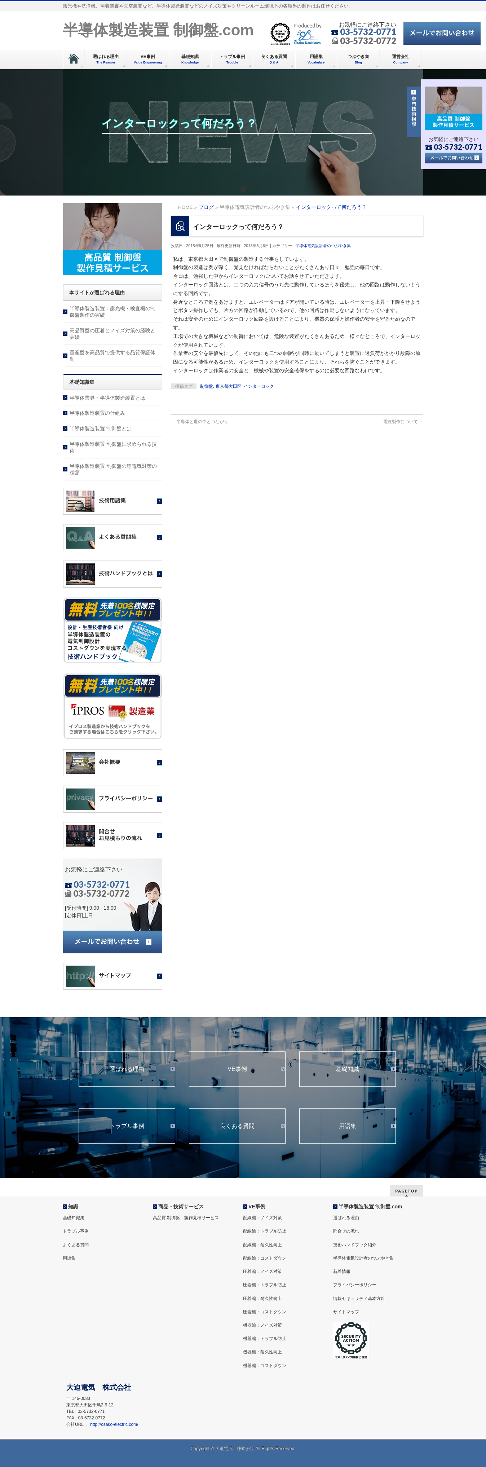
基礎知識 (347, 1069)
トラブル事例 (127, 1126)
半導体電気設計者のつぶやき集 (323, 245)
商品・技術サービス (181, 1206)
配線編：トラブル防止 (264, 1231)
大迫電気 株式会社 (234, 1448)
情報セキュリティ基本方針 (359, 1298)
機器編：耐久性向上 (262, 1351)
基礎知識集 (73, 1217)
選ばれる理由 (127, 1069)
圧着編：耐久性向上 (262, 1298)
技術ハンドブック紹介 (354, 1244)
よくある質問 (76, 1244)
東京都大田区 (229, 386)
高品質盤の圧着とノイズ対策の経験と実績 (112, 334)
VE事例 (237, 1069)
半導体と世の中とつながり (199, 421)
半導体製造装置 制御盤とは (101, 428)
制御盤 (206, 386)
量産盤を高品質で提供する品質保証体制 (112, 356)
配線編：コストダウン (264, 1258)
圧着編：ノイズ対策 (262, 1271)
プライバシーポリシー (354, 1284)
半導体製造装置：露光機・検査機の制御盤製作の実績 (112, 312)
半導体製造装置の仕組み (97, 413)
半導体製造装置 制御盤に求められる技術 (113, 447)
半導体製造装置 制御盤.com (158, 30)
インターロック (259, 386)
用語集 (347, 1126)
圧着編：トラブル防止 (264, 1284)
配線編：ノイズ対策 (262, 1217)
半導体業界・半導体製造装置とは (107, 398)
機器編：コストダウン (264, 1365)
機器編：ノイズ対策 (262, 1325)
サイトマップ (346, 1311)
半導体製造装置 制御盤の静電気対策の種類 (113, 469)
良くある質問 (237, 1126)
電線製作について (403, 421)
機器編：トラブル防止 (264, 1338)
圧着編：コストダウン (264, 1311)
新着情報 (341, 1271)
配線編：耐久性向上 (262, 1244)
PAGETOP (406, 1191)
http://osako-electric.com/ (114, 1424)
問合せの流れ (346, 1231)
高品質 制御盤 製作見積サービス (186, 1217)
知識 (73, 1206)
